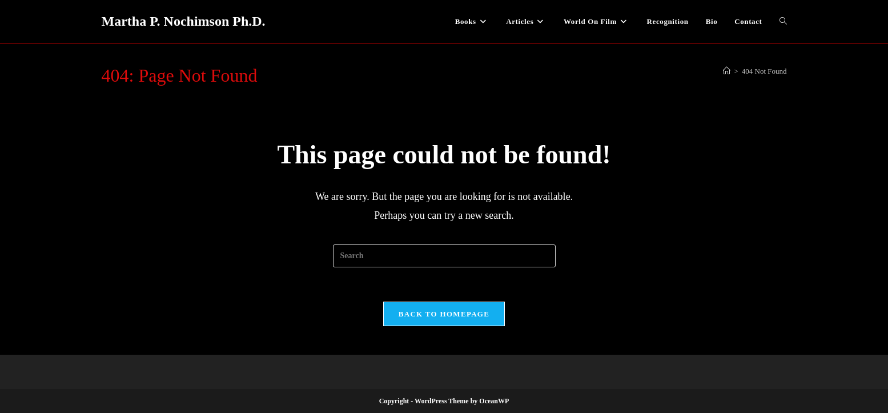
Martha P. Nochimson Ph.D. (184, 21)
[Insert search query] (444, 255)
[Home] (726, 71)
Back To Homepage (444, 314)
